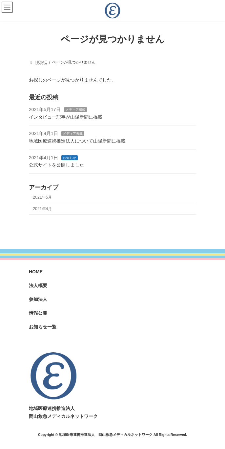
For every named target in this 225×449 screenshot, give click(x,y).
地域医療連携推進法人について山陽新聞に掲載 (77, 141)
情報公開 (38, 313)
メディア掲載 (75, 109)
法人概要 (38, 285)
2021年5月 (42, 197)
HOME (36, 271)
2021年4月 (42, 208)
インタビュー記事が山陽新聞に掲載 (65, 117)
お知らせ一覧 (42, 326)
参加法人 (38, 299)
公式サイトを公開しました (56, 164)
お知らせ (69, 157)
